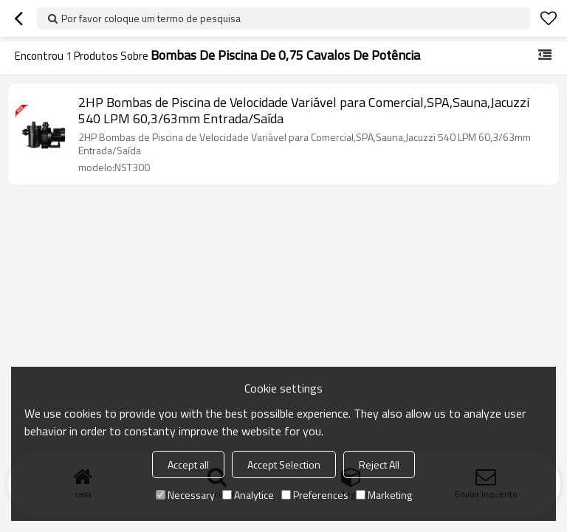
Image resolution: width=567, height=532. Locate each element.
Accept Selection (283, 464)
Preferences (314, 494)
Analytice (248, 494)
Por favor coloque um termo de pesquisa (151, 18)
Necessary (185, 494)
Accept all (188, 464)
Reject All (379, 464)
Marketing (384, 494)
